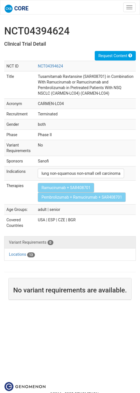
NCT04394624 (50, 66)
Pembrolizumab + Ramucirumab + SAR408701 (81, 197)
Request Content (115, 56)
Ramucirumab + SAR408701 (65, 187)
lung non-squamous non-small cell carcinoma (80, 173)
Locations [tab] (22, 254)
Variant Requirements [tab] (31, 242)
